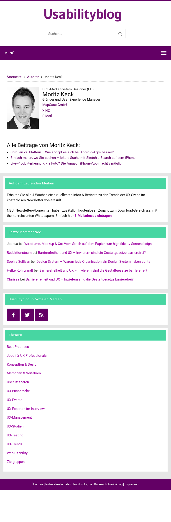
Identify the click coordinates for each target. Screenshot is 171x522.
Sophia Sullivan (18, 262)
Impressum (132, 484)
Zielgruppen (16, 462)
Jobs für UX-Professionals (27, 356)
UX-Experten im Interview (26, 409)
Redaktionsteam (19, 253)
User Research (18, 382)
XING (46, 111)
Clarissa (13, 279)
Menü (9, 53)
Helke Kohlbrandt (20, 270)
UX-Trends (14, 444)
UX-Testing (15, 435)
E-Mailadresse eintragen (93, 216)
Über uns (37, 484)
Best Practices (18, 347)
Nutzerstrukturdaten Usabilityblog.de (68, 484)
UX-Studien (15, 426)
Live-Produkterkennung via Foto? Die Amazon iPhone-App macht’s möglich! (67, 163)
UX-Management (19, 417)
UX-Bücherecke (18, 391)
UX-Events (14, 400)
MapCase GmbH (54, 105)
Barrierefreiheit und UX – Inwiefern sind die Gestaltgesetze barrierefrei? (92, 253)
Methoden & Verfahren (24, 373)
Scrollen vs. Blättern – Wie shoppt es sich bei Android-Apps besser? (62, 152)
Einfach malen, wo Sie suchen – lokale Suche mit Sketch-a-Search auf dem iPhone (72, 158)
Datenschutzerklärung (108, 484)
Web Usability (17, 453)
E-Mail (47, 116)
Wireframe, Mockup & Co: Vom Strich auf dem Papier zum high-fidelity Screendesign (88, 244)
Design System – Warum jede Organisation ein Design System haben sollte (93, 262)
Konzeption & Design (22, 364)
